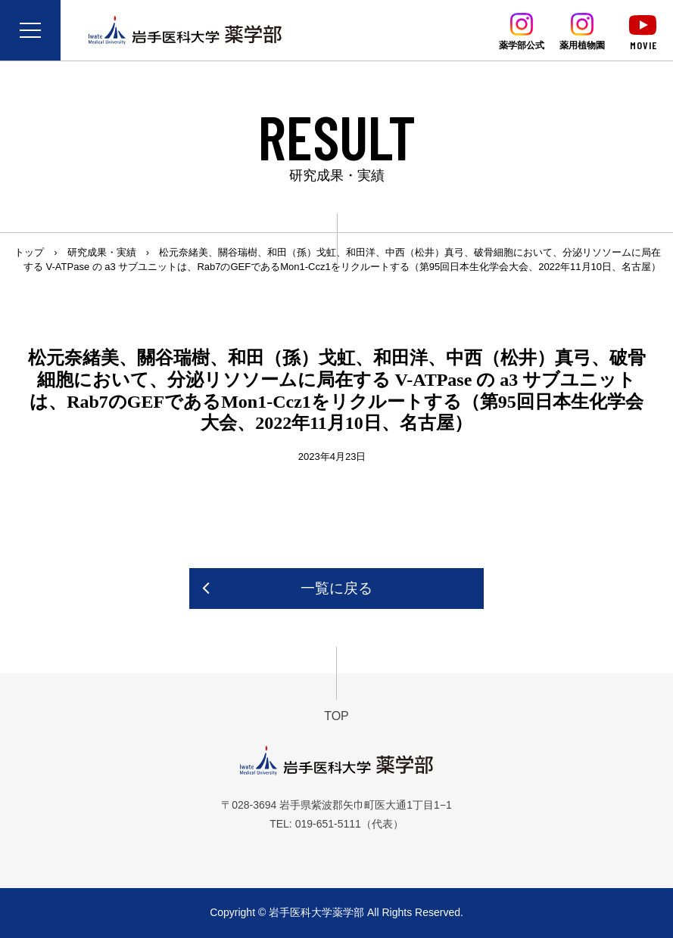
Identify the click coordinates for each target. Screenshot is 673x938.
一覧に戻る (336, 588)
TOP (336, 716)
